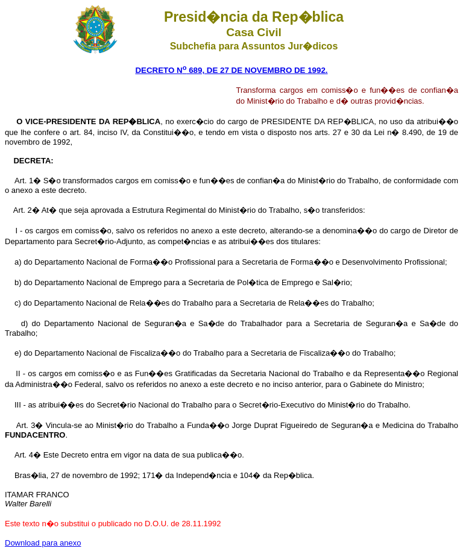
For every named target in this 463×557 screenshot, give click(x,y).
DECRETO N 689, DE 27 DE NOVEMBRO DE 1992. (231, 70)
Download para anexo (43, 542)
